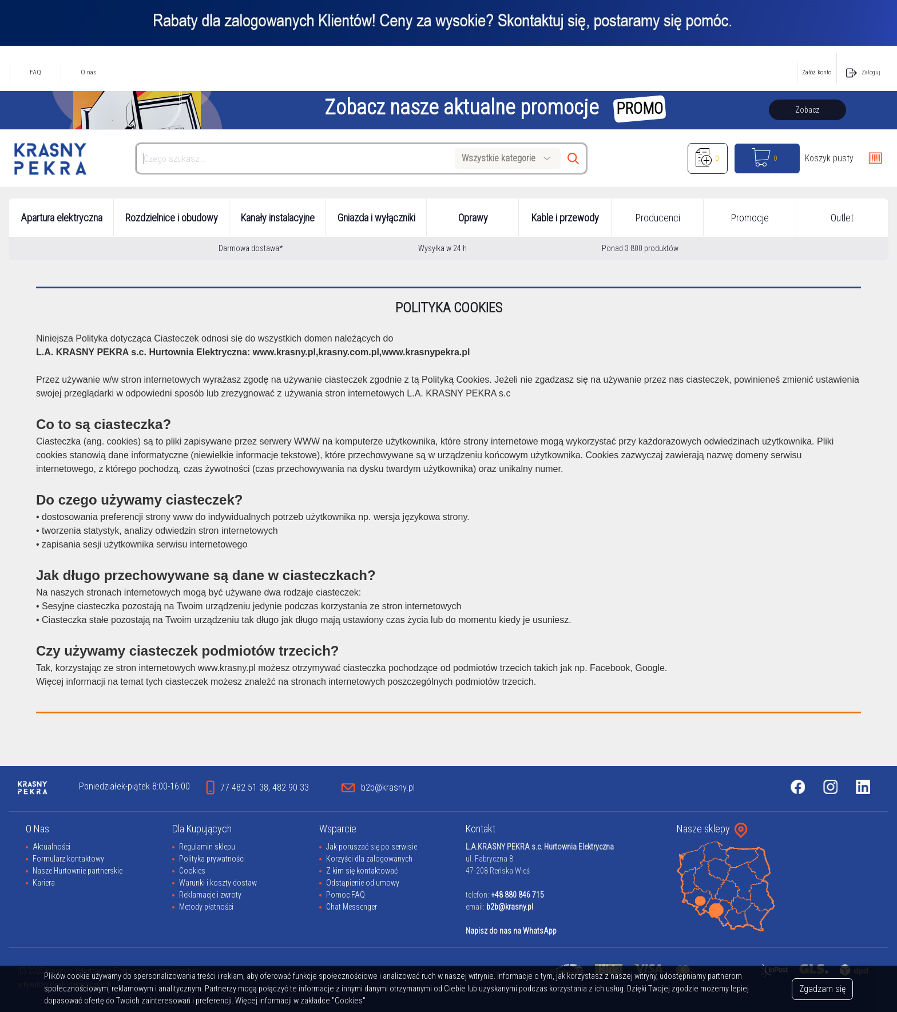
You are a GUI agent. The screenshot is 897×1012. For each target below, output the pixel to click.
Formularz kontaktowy (68, 858)
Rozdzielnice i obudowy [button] (171, 218)
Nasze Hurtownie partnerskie (77, 870)
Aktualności (51, 846)
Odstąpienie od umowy (362, 882)
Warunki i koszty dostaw (218, 882)
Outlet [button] (842, 218)
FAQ (35, 72)
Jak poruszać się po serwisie (371, 846)
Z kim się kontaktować (362, 870)
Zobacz (807, 109)
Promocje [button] (750, 218)
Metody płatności (206, 906)
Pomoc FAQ (345, 894)
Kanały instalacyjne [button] (278, 218)
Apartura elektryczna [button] (61, 218)
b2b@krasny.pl (509, 906)
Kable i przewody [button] (565, 218)
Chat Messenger (351, 906)
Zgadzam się (822, 988)
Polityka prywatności (212, 858)
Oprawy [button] (473, 218)
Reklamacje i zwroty (210, 894)
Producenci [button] (658, 218)
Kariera (44, 882)
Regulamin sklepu (207, 846)
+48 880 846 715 (517, 894)
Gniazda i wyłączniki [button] (376, 218)
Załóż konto (816, 72)
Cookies (192, 870)
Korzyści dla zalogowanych (369, 858)
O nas (88, 72)
